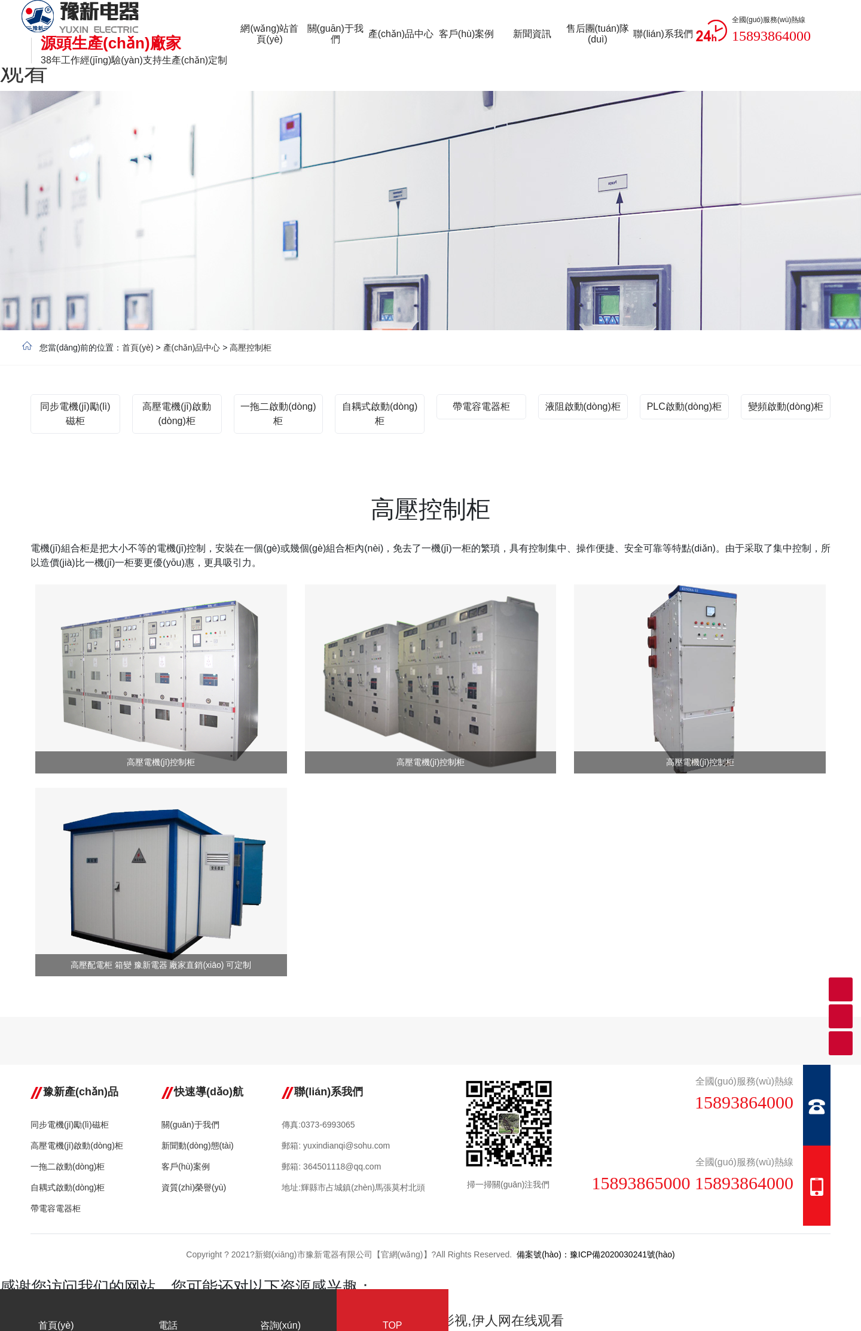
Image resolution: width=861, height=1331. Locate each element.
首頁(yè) (137, 347)
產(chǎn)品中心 (192, 347)
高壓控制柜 (250, 347)
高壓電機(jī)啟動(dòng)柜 (76, 1145)
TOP (393, 1312)
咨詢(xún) (280, 1312)
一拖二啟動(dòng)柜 (67, 1166)
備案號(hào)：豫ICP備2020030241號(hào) (596, 1254)
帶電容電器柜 (55, 1208)
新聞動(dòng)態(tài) (197, 1145)
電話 (168, 1312)
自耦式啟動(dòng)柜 (67, 1187)
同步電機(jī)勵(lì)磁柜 (69, 1124)
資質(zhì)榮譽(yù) (193, 1187)
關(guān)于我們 (190, 1124)
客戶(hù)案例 (185, 1166)
